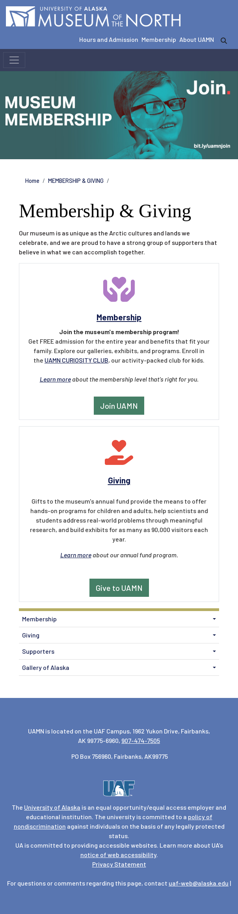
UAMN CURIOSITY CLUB (76, 360)
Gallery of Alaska (45, 667)
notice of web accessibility (118, 854)
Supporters (38, 651)
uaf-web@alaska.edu (199, 883)
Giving (30, 635)
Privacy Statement (119, 864)
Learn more (55, 379)
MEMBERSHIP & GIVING (76, 180)
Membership (158, 39)
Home (32, 180)
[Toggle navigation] (14, 60)
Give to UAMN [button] (119, 587)
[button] (214, 619)
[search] (224, 40)
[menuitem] (119, 619)
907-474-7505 (140, 740)
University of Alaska (52, 807)
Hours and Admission (108, 39)
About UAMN (196, 39)
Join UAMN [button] (119, 405)
